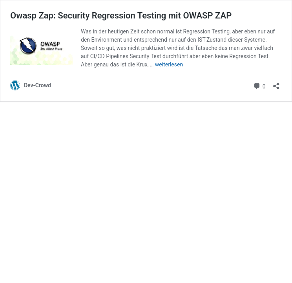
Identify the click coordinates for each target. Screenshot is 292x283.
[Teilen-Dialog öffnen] (276, 83)
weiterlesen (169, 64)
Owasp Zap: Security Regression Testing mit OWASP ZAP (121, 15)
